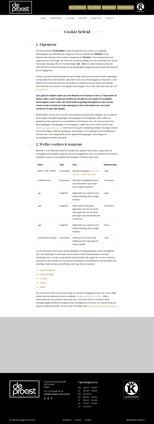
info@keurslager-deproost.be (49, 128)
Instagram (109, 8)
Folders (70, 18)
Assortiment (56, 18)
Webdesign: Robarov (136, 420)
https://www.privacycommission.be (103, 306)
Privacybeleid (41, 89)
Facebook (94, 8)
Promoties (96, 18)
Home (43, 18)
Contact (109, 18)
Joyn (52, 398)
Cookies (87, 420)
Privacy (78, 420)
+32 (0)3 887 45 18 (77, 8)
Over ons (82, 18)
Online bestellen (125, 8)
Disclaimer (67, 420)
